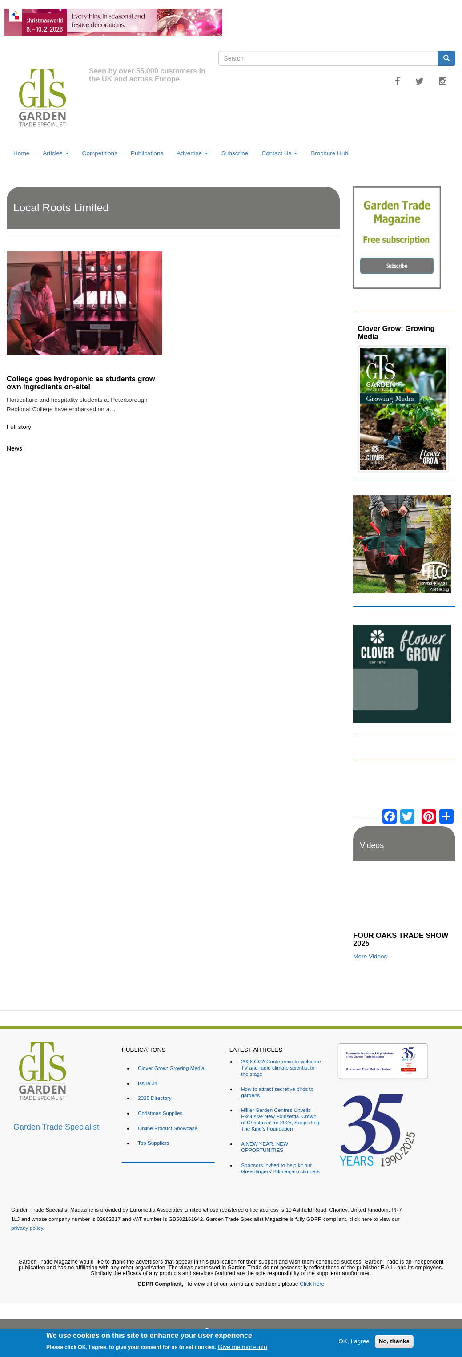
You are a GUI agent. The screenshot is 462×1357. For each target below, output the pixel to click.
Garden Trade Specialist (56, 1127)
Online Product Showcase (167, 1128)
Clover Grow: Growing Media (396, 332)
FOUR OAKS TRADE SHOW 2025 (400, 939)
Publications (147, 153)
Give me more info (242, 1347)
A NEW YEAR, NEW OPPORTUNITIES (264, 1147)
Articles (55, 153)
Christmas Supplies (160, 1113)
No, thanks (394, 1341)
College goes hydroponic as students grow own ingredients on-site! (81, 383)
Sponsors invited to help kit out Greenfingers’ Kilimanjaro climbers (280, 1168)
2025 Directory (155, 1098)
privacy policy (27, 1228)
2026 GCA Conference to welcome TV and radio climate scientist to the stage (281, 1067)
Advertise (192, 153)
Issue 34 (147, 1083)
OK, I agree (354, 1341)
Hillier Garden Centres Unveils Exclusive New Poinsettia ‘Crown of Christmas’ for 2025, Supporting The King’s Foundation (280, 1119)
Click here (312, 1284)
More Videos (370, 956)
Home (21, 153)
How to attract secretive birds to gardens (277, 1092)
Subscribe (234, 153)
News (14, 448)
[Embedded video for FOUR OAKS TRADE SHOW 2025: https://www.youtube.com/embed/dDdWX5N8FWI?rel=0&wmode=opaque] (404, 898)
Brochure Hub (329, 153)
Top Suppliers (153, 1143)
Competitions (99, 153)
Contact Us (279, 153)
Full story (19, 427)
